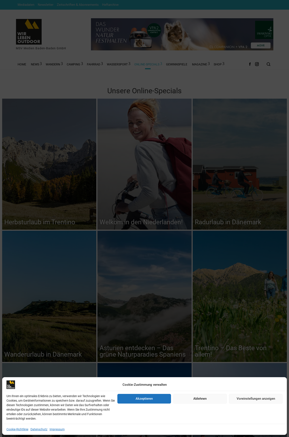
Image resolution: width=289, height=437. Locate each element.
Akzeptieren (144, 399)
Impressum (57, 429)
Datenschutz (38, 429)
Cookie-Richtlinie (17, 429)
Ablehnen (200, 399)
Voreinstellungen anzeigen (256, 399)
